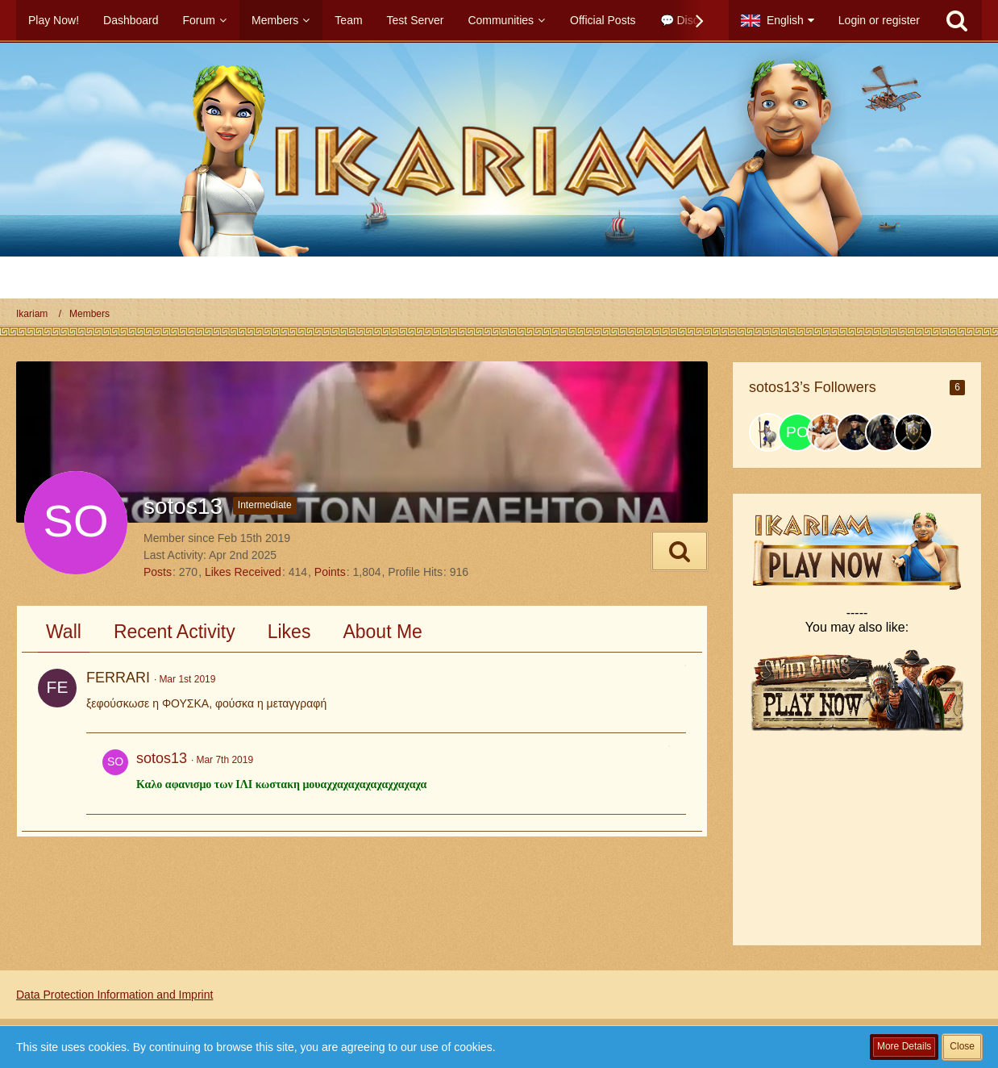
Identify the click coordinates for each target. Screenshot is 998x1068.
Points (330, 571)
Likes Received (243, 571)
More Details (904, 1046)
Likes (289, 631)
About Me (382, 631)
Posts (157, 571)
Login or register (879, 20)
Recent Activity (174, 631)
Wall (63, 631)
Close (962, 1046)
